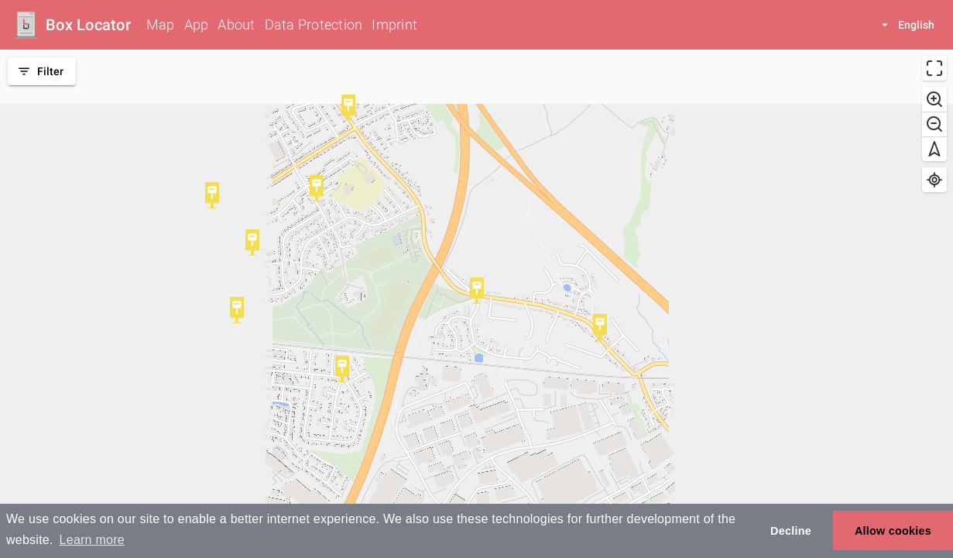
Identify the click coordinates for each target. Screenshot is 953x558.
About (236, 24)
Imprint (394, 24)
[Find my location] (934, 179)
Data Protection (314, 24)
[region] (476, 304)
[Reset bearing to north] (934, 148)
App (196, 24)
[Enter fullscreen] (934, 68)
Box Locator (88, 25)
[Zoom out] (934, 124)
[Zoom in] (934, 99)
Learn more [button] (92, 539)
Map (160, 24)
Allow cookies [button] (893, 531)
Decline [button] (790, 531)
